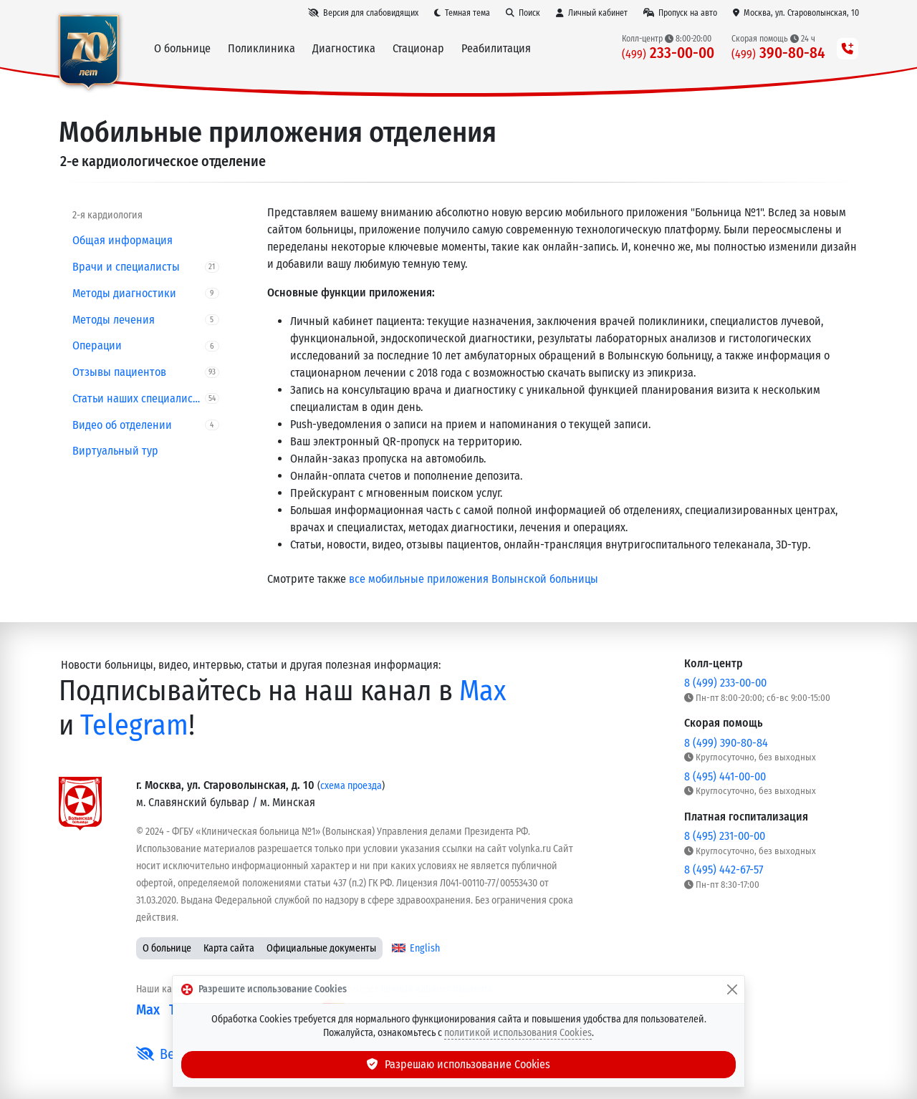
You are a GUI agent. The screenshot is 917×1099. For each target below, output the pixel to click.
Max (482, 691)
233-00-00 (668, 53)
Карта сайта (228, 948)
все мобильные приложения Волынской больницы (473, 579)
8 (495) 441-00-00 (725, 776)
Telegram (134, 725)
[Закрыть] (732, 989)
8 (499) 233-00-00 (725, 682)
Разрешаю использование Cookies (458, 1064)
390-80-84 (778, 53)
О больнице (167, 948)
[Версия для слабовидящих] (363, 13)
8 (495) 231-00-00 (724, 836)
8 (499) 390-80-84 (726, 743)
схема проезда (351, 786)
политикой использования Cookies (518, 1033)
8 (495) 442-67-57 (723, 869)
